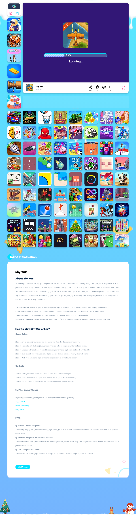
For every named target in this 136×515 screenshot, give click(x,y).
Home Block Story (22, 406)
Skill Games (23, 467)
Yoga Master (20, 402)
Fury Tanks (19, 410)
